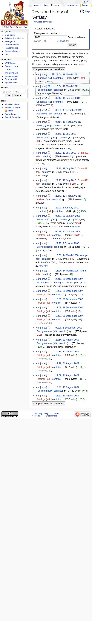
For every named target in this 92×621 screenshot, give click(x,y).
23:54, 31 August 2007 (67, 339)
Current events (12, 45)
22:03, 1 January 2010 (67, 207)
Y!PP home (10, 63)
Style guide (10, 41)
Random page (11, 48)
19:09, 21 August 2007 (67, 375)
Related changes (13, 107)
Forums (8, 69)
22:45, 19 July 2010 (66, 134)
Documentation (12, 76)
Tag (62, 41)
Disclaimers (51, 416)
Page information (13, 117)
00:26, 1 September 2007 (69, 327)
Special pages (11, 114)
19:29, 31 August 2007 (67, 363)
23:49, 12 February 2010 (69, 196)
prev (44, 74)
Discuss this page (51, 5)
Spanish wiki (11, 82)
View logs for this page (43, 22)
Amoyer (43, 266)
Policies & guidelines (14, 38)
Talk (78, 223)
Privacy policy (41, 413)
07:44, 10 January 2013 (68, 98)
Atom (10, 111)
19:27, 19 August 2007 (67, 387)
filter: (65, 41)
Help (87, 11)
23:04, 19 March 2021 (67, 74)
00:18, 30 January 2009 (68, 231)
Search (4, 87)
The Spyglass (11, 73)
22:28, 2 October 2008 (67, 243)
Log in (85, 1)
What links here (12, 104)
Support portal (11, 66)
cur (38, 86)
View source (72, 5)
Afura (47, 262)
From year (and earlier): (46, 33)
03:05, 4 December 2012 (69, 110)
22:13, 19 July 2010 (66, 180)
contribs (58, 78)
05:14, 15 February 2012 (69, 122)
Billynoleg (74, 226)
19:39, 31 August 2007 (67, 351)
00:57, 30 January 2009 (68, 216)
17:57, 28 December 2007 (69, 316)
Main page (10, 35)
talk (51, 78)
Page (36, 5)
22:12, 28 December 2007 (69, 279)
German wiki (11, 79)
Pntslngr (70, 223)
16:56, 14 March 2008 (67, 255)
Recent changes (12, 51)
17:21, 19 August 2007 (67, 395)
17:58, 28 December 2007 (69, 307)
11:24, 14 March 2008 (67, 270)
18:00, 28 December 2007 (69, 291)
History (86, 5)
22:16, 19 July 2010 (66, 168)
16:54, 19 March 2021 (67, 86)
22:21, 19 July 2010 (66, 153)
